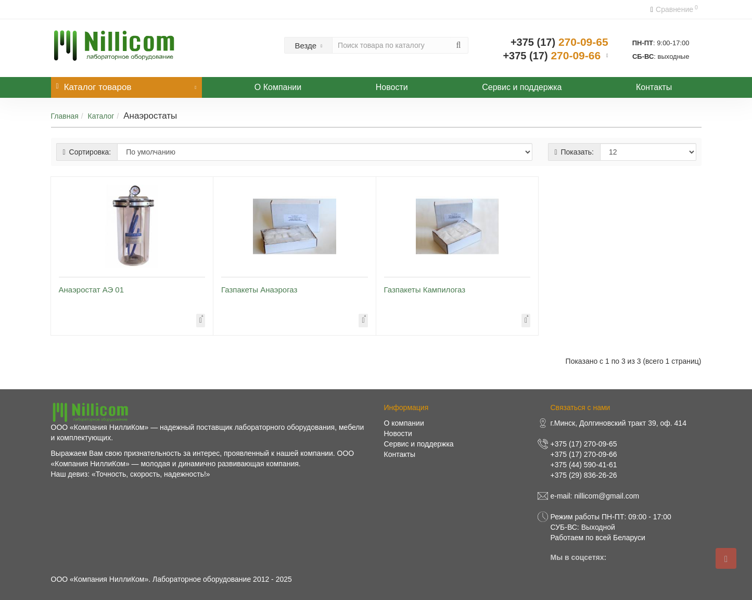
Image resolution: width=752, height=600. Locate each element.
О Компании (277, 87)
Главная (65, 116)
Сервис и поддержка (522, 87)
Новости (392, 87)
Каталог (101, 116)
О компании (404, 423)
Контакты (654, 87)
